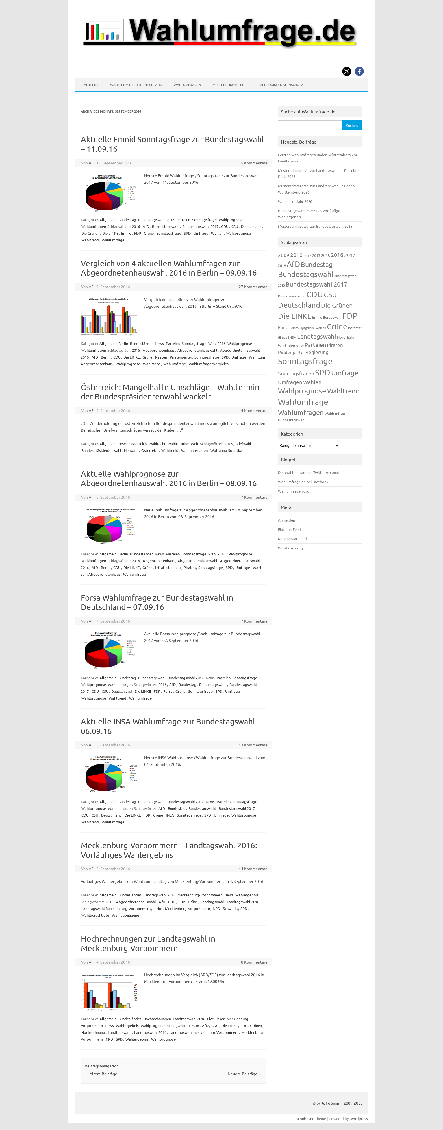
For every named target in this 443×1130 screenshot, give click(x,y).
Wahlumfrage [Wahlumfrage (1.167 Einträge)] (303, 401)
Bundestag (127, 219)
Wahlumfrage (113, 240)
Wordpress (358, 1118)
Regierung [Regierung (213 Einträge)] (317, 352)
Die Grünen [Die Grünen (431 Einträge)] (337, 305)
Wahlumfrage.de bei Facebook (303, 481)
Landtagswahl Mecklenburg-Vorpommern (116, 908)
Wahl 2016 (216, 343)
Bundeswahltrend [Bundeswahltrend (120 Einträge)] (291, 296)
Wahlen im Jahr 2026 (295, 201)
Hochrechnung (93, 1032)
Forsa (168, 691)
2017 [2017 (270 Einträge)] (349, 255)
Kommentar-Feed (292, 538)
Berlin (123, 343)
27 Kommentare (253, 286)
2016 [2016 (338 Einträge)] (337, 254)
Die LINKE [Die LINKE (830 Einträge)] (294, 316)
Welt (195, 443)
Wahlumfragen (187, 84)
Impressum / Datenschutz (281, 84)
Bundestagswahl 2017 (156, 219)
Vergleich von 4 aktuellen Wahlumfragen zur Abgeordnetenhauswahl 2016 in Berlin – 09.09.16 (169, 268)
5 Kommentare (254, 162)
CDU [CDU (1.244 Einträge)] (314, 294)
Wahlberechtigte (95, 915)
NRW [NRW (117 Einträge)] (300, 345)
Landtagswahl (212, 901)
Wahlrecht (157, 443)
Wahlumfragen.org (293, 491)
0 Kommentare (254, 961)
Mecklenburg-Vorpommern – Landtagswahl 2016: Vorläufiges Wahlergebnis (169, 850)
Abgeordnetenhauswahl (197, 350)
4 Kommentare (254, 410)
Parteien (183, 219)
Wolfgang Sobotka (226, 450)
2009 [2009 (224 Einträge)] (283, 255)
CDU (225, 226)
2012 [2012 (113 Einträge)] (307, 255)
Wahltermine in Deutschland (136, 84)
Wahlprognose (231, 219)
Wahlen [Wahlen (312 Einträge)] (312, 382)
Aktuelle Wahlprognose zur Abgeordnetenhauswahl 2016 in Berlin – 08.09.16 (169, 478)
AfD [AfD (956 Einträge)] (293, 264)
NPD (216, 908)
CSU (234, 226)
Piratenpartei (181, 357)
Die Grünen (90, 233)
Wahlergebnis (246, 894)
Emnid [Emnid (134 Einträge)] (317, 317)
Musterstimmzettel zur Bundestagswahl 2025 (315, 226)
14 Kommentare (253, 868)
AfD (146, 226)
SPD (187, 233)
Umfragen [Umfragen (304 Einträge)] (290, 382)
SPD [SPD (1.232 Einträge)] (322, 372)
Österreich (138, 443)
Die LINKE (110, 233)
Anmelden (286, 520)
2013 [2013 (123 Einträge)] (316, 255)
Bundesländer (141, 343)
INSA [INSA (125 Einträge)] (292, 337)
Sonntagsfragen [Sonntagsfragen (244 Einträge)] (296, 373)
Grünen (256, 1025)
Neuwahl (131, 450)
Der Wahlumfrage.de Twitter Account (308, 472)
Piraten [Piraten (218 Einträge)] (335, 345)
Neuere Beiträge (245, 1073)
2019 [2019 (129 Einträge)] (282, 265)
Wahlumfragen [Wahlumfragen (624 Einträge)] (301, 412)
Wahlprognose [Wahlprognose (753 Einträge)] (302, 390)
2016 (136, 226)
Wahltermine (178, 443)
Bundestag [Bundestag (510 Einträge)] (317, 264)
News (159, 343)
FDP (137, 233)
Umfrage (201, 233)
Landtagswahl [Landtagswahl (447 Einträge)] (316, 336)
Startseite (90, 84)
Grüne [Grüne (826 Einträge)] (337, 326)
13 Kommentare (253, 744)
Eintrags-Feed (289, 529)
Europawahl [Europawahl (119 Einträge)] (332, 317)
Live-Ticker (216, 1018)
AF (91, 162)
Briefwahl (243, 443)
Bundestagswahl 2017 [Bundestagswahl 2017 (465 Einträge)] (316, 284)
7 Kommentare (254, 497)
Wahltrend (90, 240)
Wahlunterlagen (194, 450)
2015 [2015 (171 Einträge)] (325, 255)
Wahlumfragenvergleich (209, 363)
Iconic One (305, 1118)
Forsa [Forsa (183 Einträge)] (283, 327)
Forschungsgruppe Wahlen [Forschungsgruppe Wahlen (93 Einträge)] (308, 328)
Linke (157, 908)
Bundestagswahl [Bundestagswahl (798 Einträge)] (305, 274)
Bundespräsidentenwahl (101, 450)
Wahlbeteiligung (125, 915)
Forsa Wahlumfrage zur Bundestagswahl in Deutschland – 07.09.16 (157, 602)
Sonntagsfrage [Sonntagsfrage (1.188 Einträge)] (305, 361)
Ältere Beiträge (101, 1073)
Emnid (126, 233)
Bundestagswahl (165, 226)
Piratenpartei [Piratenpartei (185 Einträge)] (291, 352)
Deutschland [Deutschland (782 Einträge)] (299, 305)
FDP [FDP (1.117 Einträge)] (350, 315)
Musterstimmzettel (229, 84)
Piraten (161, 357)
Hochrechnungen (157, 1018)
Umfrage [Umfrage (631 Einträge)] (344, 373)
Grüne (149, 233)
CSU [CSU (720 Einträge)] (330, 294)
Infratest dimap (168, 567)
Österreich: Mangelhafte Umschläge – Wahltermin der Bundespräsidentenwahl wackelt (170, 391)
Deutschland (251, 226)
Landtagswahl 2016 (159, 894)
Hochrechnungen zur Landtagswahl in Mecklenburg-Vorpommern (148, 943)
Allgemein (107, 219)
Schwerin (230, 908)
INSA (170, 815)
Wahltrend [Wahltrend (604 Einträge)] (343, 391)
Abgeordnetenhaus (159, 350)
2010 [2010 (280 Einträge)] (296, 254)
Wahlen (217, 233)
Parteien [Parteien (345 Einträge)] (315, 344)
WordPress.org (290, 548)
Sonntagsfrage (204, 219)
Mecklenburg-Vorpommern (199, 894)
